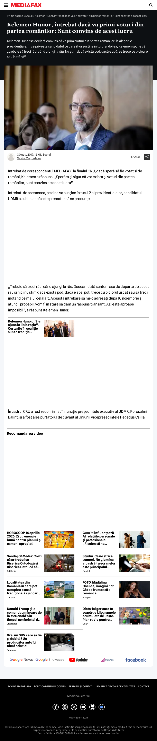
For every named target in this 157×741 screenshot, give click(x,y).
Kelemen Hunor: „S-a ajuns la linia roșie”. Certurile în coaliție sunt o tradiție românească (24, 327)
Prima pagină (15, 15)
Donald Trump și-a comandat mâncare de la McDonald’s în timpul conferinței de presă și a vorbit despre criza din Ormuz (24, 614)
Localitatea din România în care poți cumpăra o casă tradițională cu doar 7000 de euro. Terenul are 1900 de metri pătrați (23, 588)
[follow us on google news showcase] (50, 660)
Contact (143, 686)
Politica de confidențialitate (115, 686)
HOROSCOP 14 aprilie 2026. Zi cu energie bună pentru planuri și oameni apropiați (24, 538)
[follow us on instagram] (107, 660)
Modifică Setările (78, 696)
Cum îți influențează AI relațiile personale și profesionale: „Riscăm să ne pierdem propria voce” (99, 538)
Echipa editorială (19, 686)
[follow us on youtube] (78, 660)
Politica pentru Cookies (50, 686)
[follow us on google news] (21, 660)
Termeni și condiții (81, 686)
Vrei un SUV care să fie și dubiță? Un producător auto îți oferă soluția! (24, 641)
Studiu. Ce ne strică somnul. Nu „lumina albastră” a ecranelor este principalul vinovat (99, 561)
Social (29, 15)
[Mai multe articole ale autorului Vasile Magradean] (11, 157)
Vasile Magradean (29, 158)
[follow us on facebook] (135, 660)
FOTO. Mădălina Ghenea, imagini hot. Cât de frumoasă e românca (98, 588)
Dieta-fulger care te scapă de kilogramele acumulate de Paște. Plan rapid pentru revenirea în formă (99, 614)
